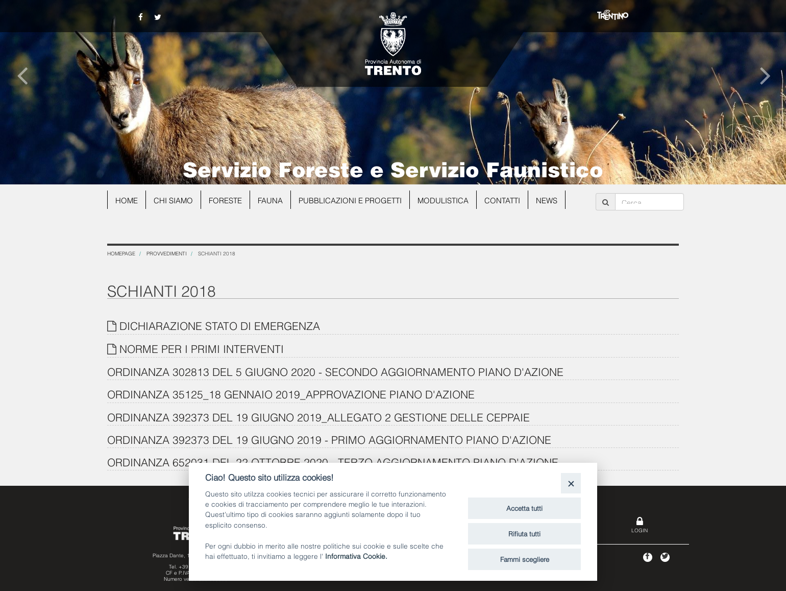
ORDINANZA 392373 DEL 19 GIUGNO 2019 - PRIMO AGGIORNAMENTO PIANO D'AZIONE (329, 439)
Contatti (504, 200)
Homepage (121, 253)
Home (126, 200)
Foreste (226, 200)
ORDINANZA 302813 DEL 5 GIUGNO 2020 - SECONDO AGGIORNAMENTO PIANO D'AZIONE (335, 371)
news (548, 200)
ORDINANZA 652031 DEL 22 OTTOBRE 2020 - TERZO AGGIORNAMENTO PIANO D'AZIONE (332, 461)
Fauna (271, 200)
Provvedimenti (166, 253)
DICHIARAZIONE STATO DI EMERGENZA (219, 325)
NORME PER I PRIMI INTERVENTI (201, 348)
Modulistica (444, 200)
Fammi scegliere (524, 558)
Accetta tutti (524, 507)
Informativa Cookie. (356, 555)
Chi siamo (174, 200)
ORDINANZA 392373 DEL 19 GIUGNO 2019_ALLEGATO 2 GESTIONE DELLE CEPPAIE (318, 416)
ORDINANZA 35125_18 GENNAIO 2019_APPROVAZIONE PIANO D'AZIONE (291, 393)
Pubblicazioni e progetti (351, 200)
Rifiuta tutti (524, 533)
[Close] (571, 483)
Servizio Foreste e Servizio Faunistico (393, 168)
